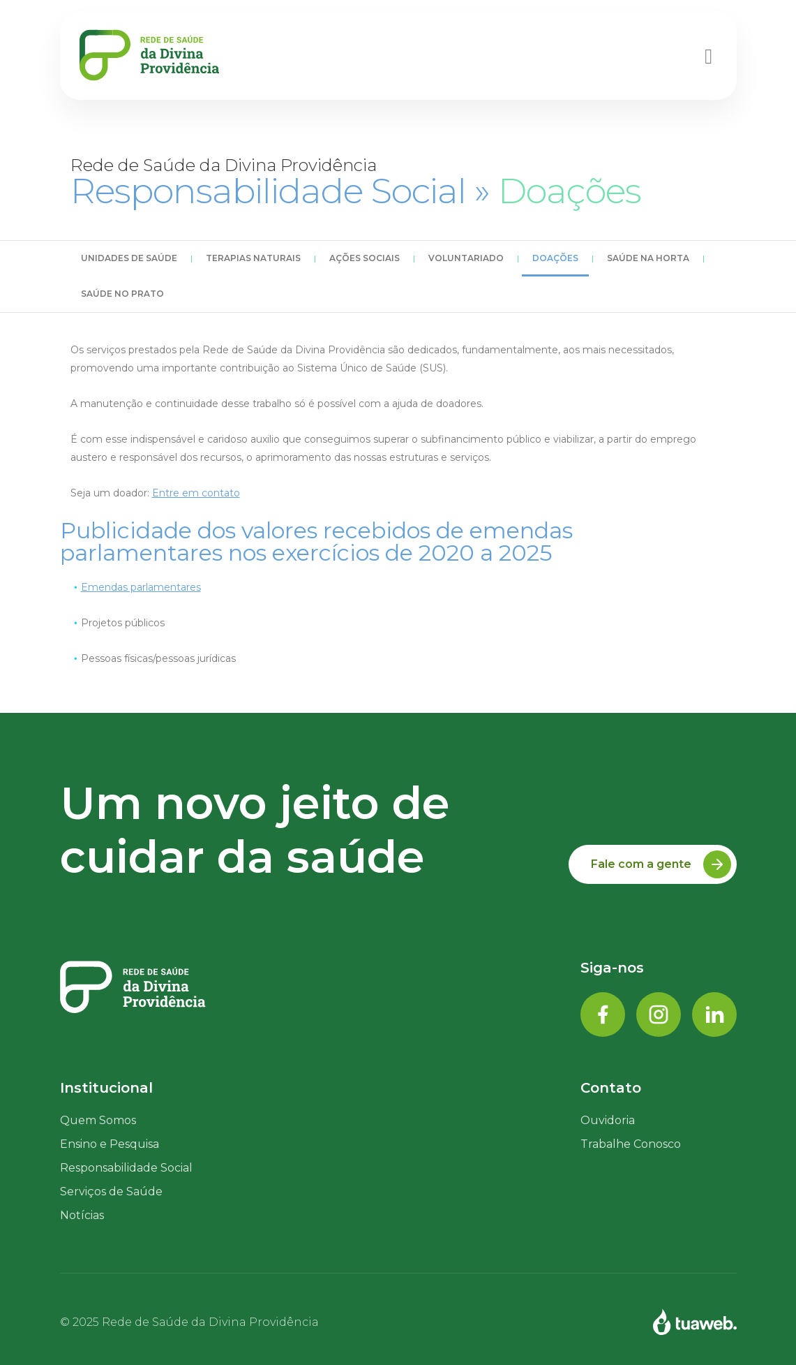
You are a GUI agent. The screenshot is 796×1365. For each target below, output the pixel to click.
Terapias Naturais (253, 258)
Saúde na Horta (648, 258)
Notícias (82, 1215)
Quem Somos (98, 1120)
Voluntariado (466, 258)
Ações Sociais (364, 258)
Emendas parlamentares (141, 587)
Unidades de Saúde (129, 258)
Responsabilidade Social (126, 1167)
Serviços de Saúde (111, 1191)
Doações (555, 258)
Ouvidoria (607, 1120)
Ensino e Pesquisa (109, 1144)
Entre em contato (196, 493)
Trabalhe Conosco (630, 1144)
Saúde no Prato (122, 293)
